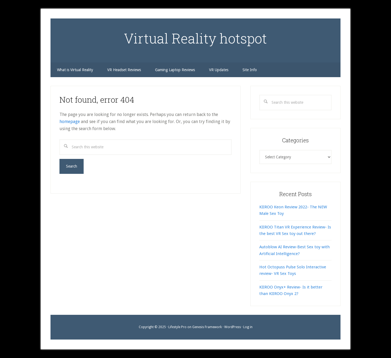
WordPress (232, 327)
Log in (248, 327)
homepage (69, 121)
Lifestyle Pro (177, 327)
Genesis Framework (207, 327)
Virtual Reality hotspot (195, 38)
